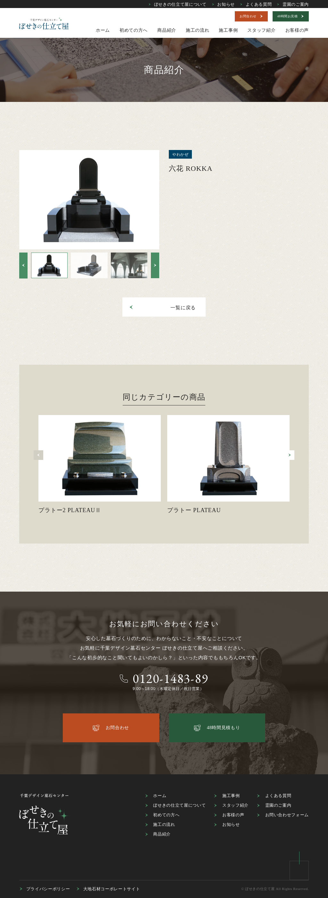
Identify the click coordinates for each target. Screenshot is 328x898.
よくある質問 (256, 4)
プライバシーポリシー (44, 889)
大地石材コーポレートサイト (108, 889)
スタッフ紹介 (231, 805)
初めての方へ (162, 815)
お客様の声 (229, 815)
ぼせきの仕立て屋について (177, 4)
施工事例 (227, 796)
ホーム (156, 796)
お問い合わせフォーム (283, 815)
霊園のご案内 (293, 4)
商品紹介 (158, 834)
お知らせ (223, 4)
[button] (23, 266)
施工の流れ (160, 824)
